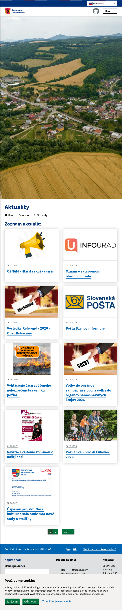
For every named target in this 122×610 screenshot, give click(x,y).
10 (65, 531)
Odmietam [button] (30, 601)
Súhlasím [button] (12, 601)
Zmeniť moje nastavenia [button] (56, 601)
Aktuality (42, 215)
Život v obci (25, 215)
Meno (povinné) (15, 566)
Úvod (9, 215)
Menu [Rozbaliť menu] (110, 11)
